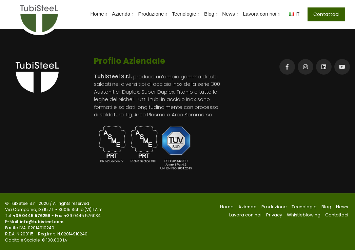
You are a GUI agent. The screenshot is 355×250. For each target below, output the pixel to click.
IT (294, 13)
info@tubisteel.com (41, 222)
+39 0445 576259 (32, 215)
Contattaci (326, 14)
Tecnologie (185, 14)
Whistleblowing (303, 215)
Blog (210, 14)
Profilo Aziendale (129, 60)
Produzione (152, 14)
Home (99, 14)
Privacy (274, 215)
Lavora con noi (261, 14)
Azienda (123, 14)
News (230, 14)
